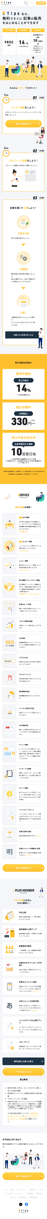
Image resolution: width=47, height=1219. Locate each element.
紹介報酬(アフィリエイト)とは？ (29, 594)
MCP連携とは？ (24, 531)
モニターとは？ (24, 550)
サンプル (28, 855)
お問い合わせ (22, 1197)
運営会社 (39, 1193)
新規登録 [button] (40, 3)
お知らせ (13, 1197)
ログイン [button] (32, 3)
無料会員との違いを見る (28, 1061)
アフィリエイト (21, 1190)
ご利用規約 (30, 1193)
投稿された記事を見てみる (23, 335)
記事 (11, 1190)
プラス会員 (8, 1193)
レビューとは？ (24, 570)
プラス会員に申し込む (29, 1071)
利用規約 (22, 1118)
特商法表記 (33, 1197)
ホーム (5, 1190)
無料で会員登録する (28, 123)
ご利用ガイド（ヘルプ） (36, 1190)
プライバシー (19, 1193)
